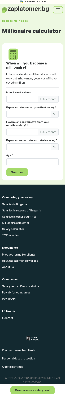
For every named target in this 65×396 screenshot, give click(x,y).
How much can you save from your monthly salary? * (27, 123)
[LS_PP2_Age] (32, 161)
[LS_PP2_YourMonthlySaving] (22, 132)
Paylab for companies (16, 292)
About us (8, 267)
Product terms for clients (19, 254)
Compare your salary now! (32, 390)
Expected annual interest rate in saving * (31, 140)
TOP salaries (10, 235)
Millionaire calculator (15, 223)
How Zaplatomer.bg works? (20, 260)
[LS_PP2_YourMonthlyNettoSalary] (22, 99)
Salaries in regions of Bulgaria (21, 210)
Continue (17, 172)
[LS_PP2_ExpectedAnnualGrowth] (28, 114)
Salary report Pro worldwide (20, 286)
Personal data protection (18, 358)
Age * (9, 155)
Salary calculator (13, 229)
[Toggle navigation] (58, 9)
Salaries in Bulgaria (14, 204)
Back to (15, 20)
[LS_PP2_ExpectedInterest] (28, 146)
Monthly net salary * (19, 92)
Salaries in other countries (19, 216)
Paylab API (9, 298)
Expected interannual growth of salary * (31, 107)
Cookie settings (12, 366)
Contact (7, 318)
